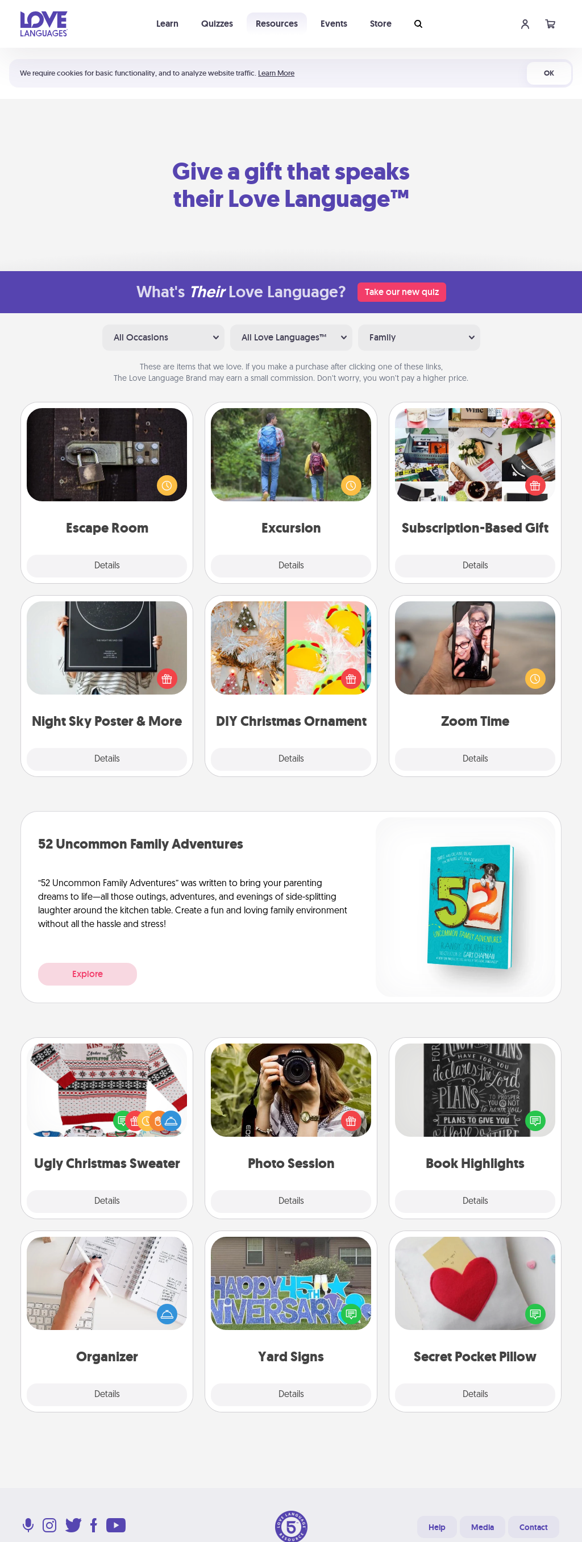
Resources (277, 24)
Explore (87, 974)
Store (381, 24)
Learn (167, 24)
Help (437, 1527)
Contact (533, 1527)
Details (107, 566)
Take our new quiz (402, 292)
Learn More (276, 73)
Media (482, 1527)
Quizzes (217, 24)
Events (334, 24)
